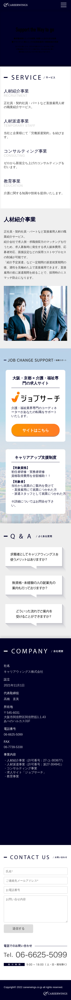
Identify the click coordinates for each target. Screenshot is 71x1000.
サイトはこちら (35, 430)
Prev (8, 314)
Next (63, 314)
